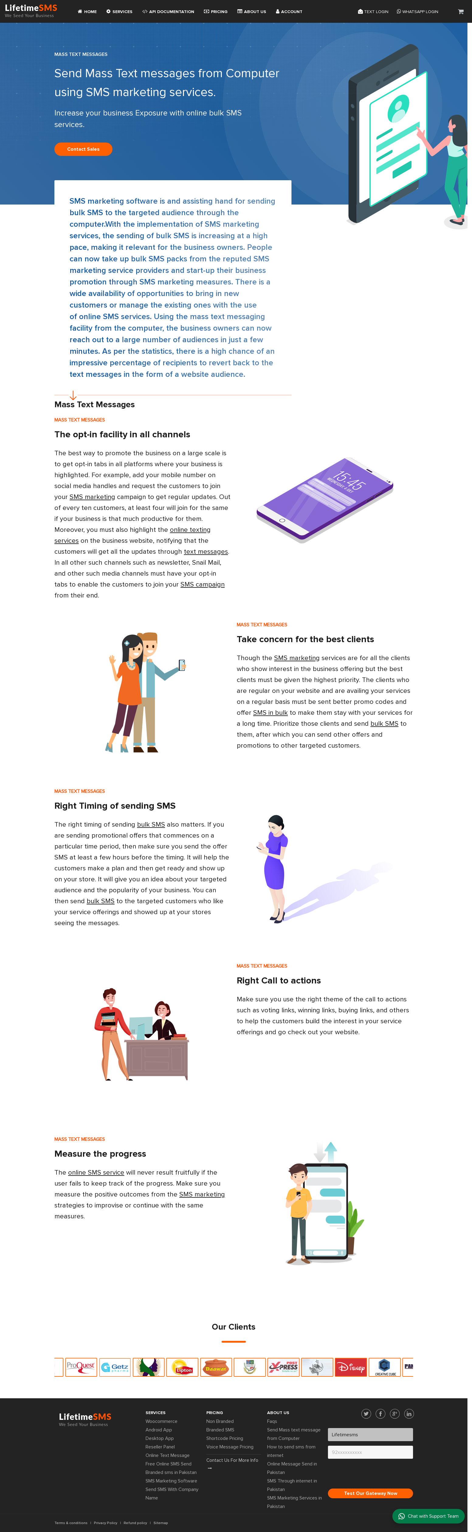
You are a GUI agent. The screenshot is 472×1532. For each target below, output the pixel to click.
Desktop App (160, 1438)
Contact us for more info (232, 1464)
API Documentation (168, 11)
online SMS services (114, 317)
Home (87, 11)
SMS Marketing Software (171, 1481)
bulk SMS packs (159, 259)
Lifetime (31, 11)
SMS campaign (203, 584)
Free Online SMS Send (168, 1464)
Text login (373, 11)
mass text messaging (227, 317)
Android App (159, 1430)
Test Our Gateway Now (370, 1493)
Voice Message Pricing (229, 1447)
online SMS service (96, 1173)
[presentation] (374, 1475)
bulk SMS (86, 213)
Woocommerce (161, 1421)
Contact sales (83, 149)
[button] (460, 12)
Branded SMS (220, 1430)
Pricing (216, 11)
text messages (206, 552)
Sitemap (160, 1523)
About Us (251, 11)
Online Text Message (168, 1455)
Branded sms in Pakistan (171, 1472)
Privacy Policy (105, 1523)
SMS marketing (97, 201)
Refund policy (135, 1523)
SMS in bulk (270, 713)
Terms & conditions (71, 1523)
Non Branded (220, 1421)
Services (119, 11)
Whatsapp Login (417, 11)
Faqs (272, 1421)
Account (289, 11)
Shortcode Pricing (224, 1438)
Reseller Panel (160, 1447)
